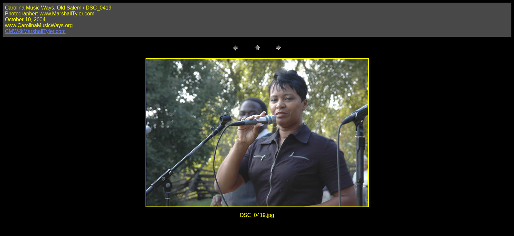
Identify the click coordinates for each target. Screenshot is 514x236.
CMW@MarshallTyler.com (35, 31)
